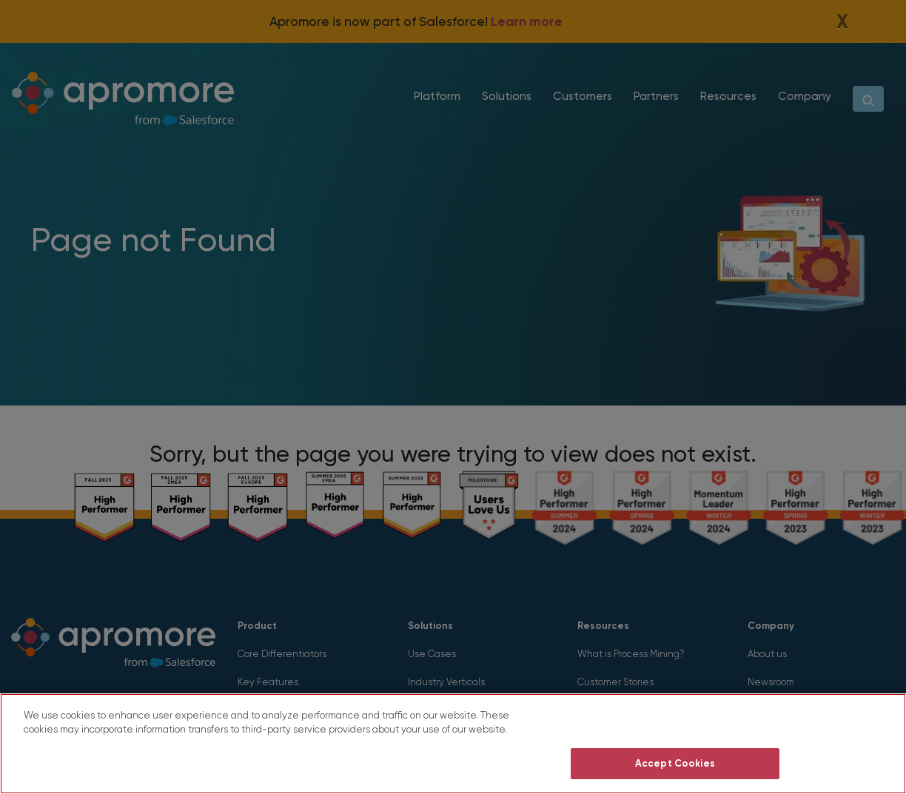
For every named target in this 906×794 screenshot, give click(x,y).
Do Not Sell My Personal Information (675, 726)
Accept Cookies (675, 763)
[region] (453, 743)
